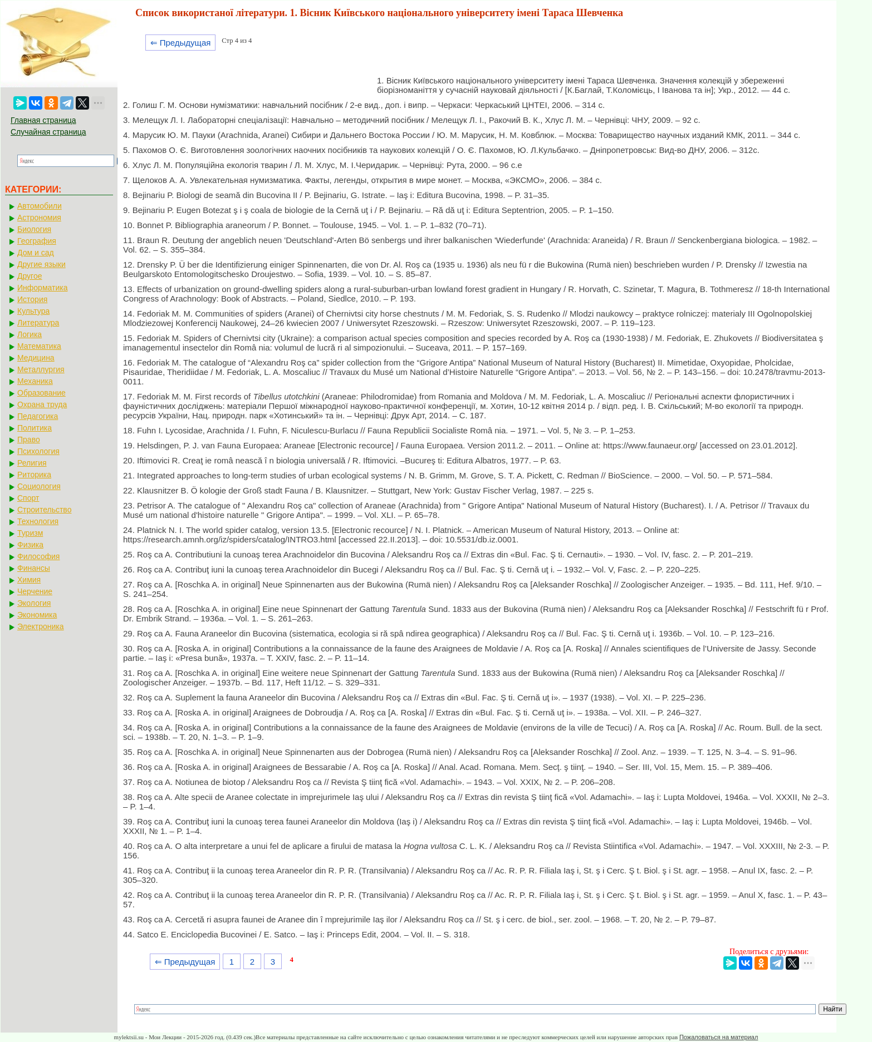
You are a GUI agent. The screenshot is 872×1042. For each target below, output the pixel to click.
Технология (37, 521)
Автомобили (39, 205)
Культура (33, 311)
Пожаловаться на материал (718, 1037)
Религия (32, 462)
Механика (35, 381)
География (36, 240)
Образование (41, 392)
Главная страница (43, 120)
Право (28, 439)
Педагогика (37, 416)
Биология (34, 229)
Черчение (34, 591)
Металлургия (41, 369)
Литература (38, 322)
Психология (38, 451)
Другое (29, 275)
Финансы (33, 568)
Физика (30, 544)
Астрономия (39, 217)
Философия (38, 556)
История (32, 299)
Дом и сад (35, 252)
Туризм (30, 533)
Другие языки (41, 264)
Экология (34, 603)
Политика (34, 427)
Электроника (40, 626)
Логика (29, 334)
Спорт (28, 497)
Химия (29, 579)
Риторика (34, 474)
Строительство (44, 509)
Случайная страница (48, 131)
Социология (39, 486)
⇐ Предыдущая (180, 42)
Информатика (42, 287)
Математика (39, 346)
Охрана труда (42, 404)
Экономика (37, 614)
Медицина (36, 357)
